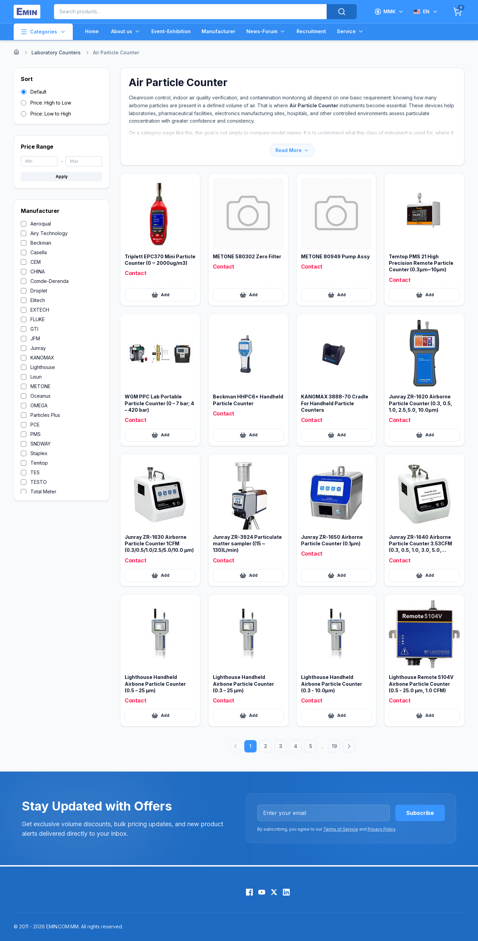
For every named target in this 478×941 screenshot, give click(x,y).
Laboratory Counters (56, 52)
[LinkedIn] (286, 892)
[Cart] (457, 11)
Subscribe (420, 812)
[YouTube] (261, 892)
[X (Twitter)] (274, 892)
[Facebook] (249, 892)
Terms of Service (340, 829)
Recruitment (311, 31)
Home (92, 31)
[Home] (16, 52)
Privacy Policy (381, 829)
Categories (43, 31)
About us (125, 31)
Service (350, 31)
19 (334, 746)
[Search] (342, 11)
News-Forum (266, 31)
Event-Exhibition (171, 31)
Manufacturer (218, 31)
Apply (62, 176)
